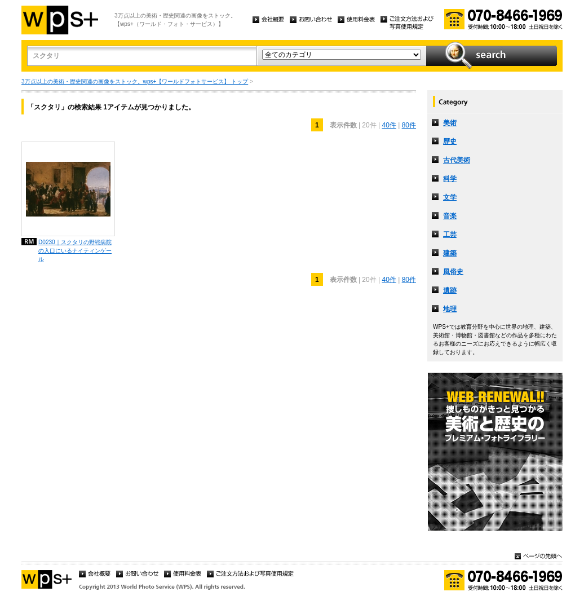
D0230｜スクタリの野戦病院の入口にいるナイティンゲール (75, 250)
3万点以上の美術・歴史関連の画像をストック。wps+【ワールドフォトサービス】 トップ (134, 81)
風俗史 (453, 272)
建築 (450, 253)
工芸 (450, 235)
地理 (450, 309)
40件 (389, 125)
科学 (450, 179)
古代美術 (456, 160)
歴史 (450, 141)
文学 (450, 197)
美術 (450, 123)
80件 (409, 125)
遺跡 (450, 290)
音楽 (450, 216)
